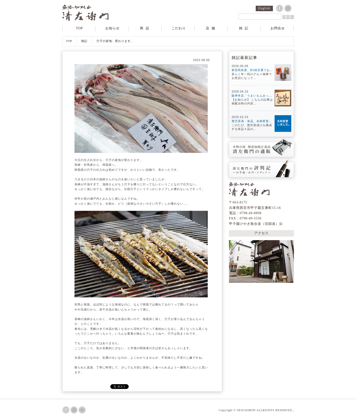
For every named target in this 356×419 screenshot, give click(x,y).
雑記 (244, 28)
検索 (288, 16)
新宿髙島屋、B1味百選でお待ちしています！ (263, 70)
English (264, 8)
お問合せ (278, 28)
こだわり (178, 28)
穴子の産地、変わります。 (115, 41)
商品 (145, 28)
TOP (79, 28)
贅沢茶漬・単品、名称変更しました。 (258, 121)
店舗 (211, 28)
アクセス (261, 233)
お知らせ (112, 28)
